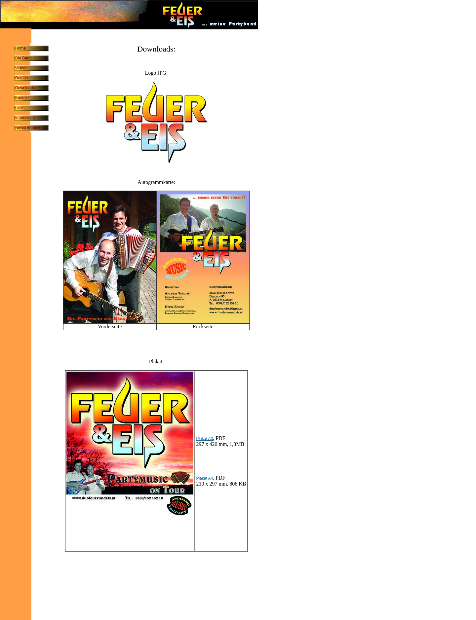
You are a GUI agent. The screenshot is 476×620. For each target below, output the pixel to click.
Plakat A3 (204, 438)
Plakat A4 (204, 478)
